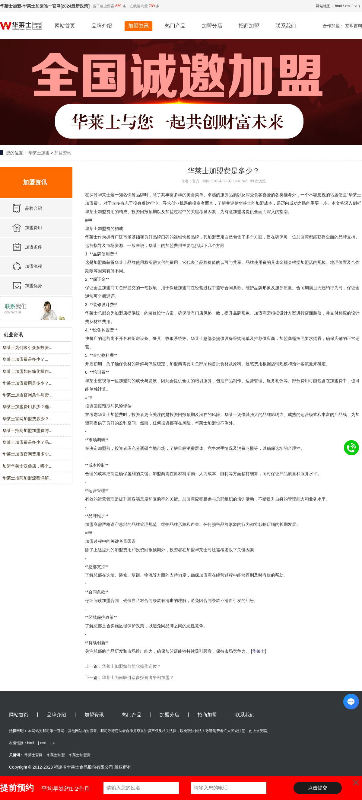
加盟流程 (33, 266)
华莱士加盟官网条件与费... (27, 394)
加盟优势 (33, 285)
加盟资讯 (138, 26)
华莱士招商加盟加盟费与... (27, 430)
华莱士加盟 (38, 152)
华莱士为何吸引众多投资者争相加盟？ (138, 677)
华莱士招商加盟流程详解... (27, 477)
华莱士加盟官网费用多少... (27, 454)
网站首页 (65, 26)
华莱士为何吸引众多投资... (27, 347)
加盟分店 (212, 26)
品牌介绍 (101, 26)
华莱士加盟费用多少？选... (27, 406)
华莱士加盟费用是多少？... (27, 383)
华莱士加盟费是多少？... (25, 359)
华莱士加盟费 (80, 755)
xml (348, 6)
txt (355, 6)
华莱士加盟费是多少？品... (27, 442)
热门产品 (175, 26)
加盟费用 (33, 227)
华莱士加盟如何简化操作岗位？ (131, 666)
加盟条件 (33, 247)
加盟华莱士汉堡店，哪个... (27, 466)
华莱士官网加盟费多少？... (27, 418)
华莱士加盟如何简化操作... (27, 371)
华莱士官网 (33, 755)
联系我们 (285, 26)
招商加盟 (249, 26)
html (338, 6)
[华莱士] (258, 651)
